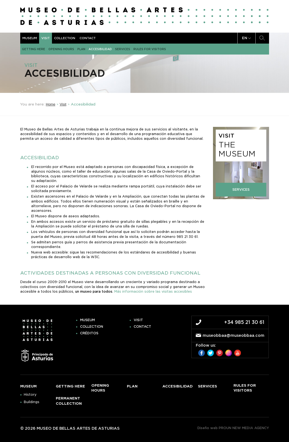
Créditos (89, 333)
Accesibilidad (100, 49)
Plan (81, 49)
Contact (88, 38)
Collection (64, 38)
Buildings (31, 402)
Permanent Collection (69, 401)
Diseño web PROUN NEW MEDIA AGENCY (233, 428)
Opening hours (61, 49)
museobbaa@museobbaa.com (233, 335)
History (30, 395)
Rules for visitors (149, 49)
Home (51, 104)
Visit (45, 38)
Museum (29, 38)
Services (122, 49)
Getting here (33, 49)
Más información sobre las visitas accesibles (153, 291)
